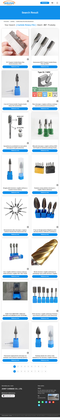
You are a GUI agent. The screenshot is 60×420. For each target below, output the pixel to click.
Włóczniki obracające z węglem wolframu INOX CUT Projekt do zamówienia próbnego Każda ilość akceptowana (45, 149)
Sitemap (10, 418)
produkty (12, 21)
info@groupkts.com (8, 398)
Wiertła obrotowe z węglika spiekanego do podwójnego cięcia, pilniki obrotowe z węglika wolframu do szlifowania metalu (45, 276)
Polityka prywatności (5, 418)
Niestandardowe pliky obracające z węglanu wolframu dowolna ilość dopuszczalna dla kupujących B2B (15, 233)
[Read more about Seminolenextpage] (42, 374)
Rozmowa (44, 2)
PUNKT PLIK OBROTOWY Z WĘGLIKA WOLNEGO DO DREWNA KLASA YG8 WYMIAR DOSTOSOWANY (15, 318)
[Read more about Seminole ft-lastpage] (45, 374)
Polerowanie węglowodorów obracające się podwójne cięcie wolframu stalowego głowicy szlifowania (15, 360)
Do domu (6, 21)
